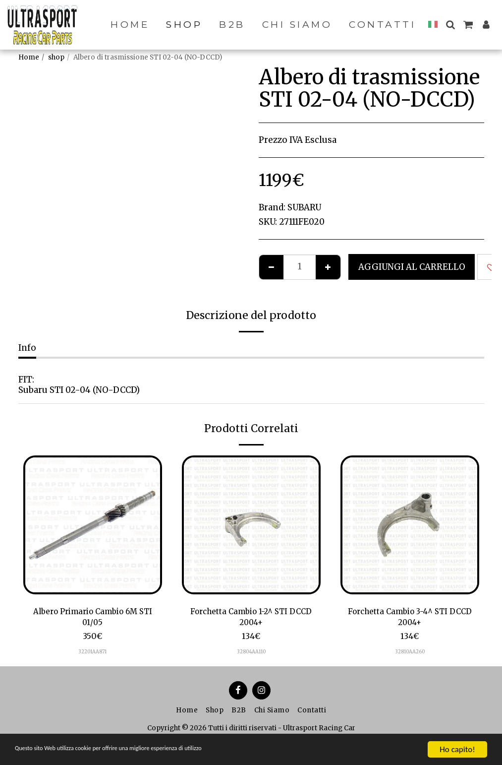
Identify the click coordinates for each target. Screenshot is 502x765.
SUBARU (304, 207)
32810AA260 (410, 654)
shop (56, 57)
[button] (450, 24)
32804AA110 (251, 654)
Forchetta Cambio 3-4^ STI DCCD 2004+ (409, 618)
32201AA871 (92, 654)
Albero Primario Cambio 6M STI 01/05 (92, 618)
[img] (92, 524)
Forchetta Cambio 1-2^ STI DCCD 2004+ (251, 618)
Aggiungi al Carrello (411, 266)
